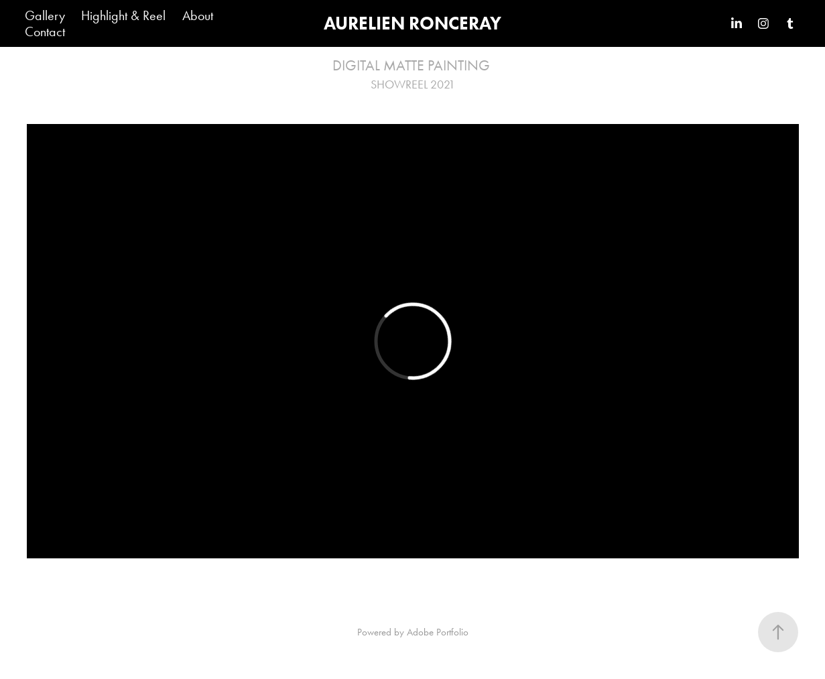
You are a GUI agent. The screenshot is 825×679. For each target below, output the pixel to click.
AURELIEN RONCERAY (412, 23)
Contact (45, 31)
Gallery (45, 15)
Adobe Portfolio (437, 632)
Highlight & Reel (123, 15)
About (197, 15)
